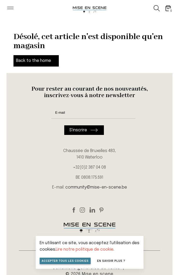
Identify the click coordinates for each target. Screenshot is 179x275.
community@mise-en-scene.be (96, 187)
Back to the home (33, 61)
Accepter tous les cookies (65, 260)
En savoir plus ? (111, 260)
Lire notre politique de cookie (84, 249)
